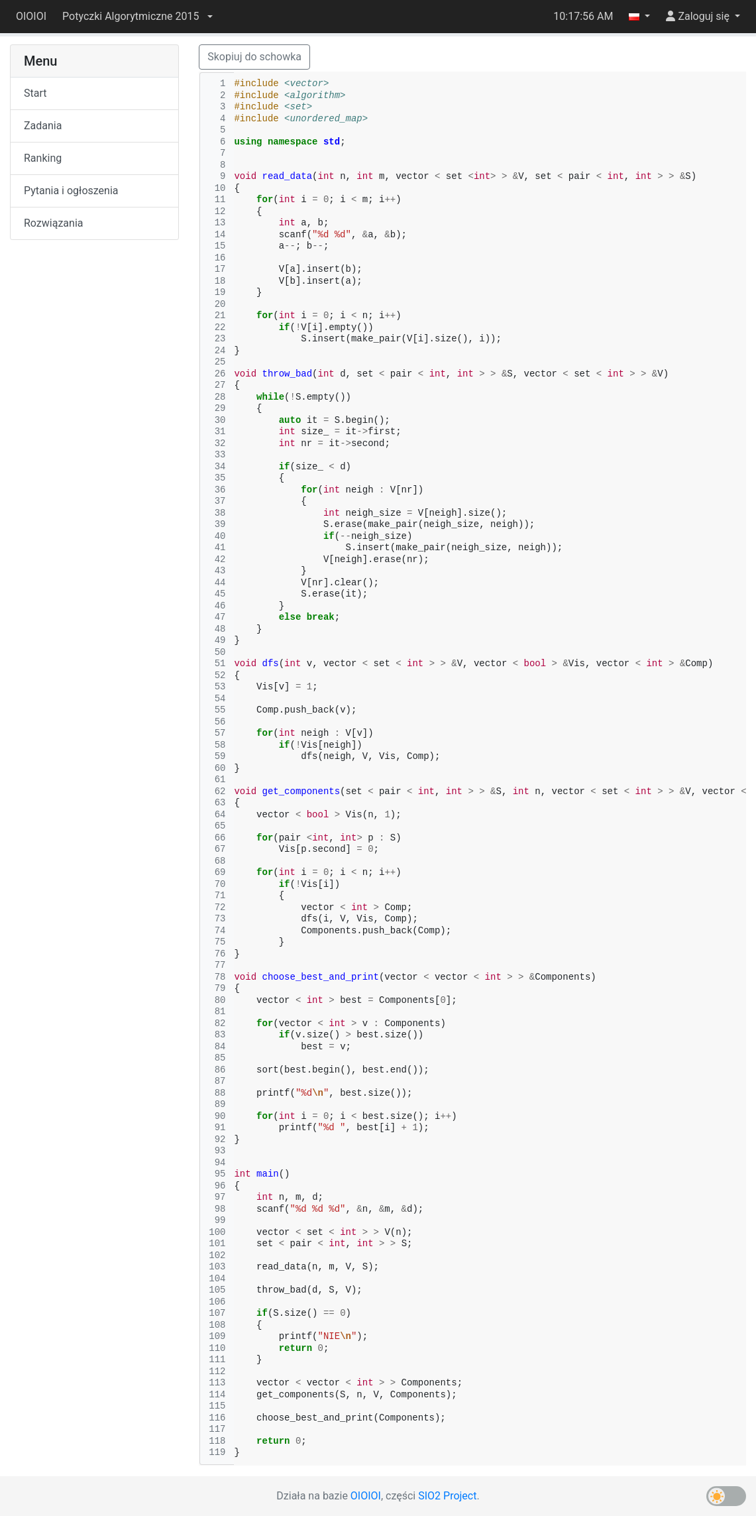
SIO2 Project (447, 1495)
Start (35, 93)
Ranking (43, 158)
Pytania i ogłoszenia (71, 190)
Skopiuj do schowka (254, 56)
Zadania (43, 125)
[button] (137, 16)
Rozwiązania (53, 223)
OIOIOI (31, 16)
